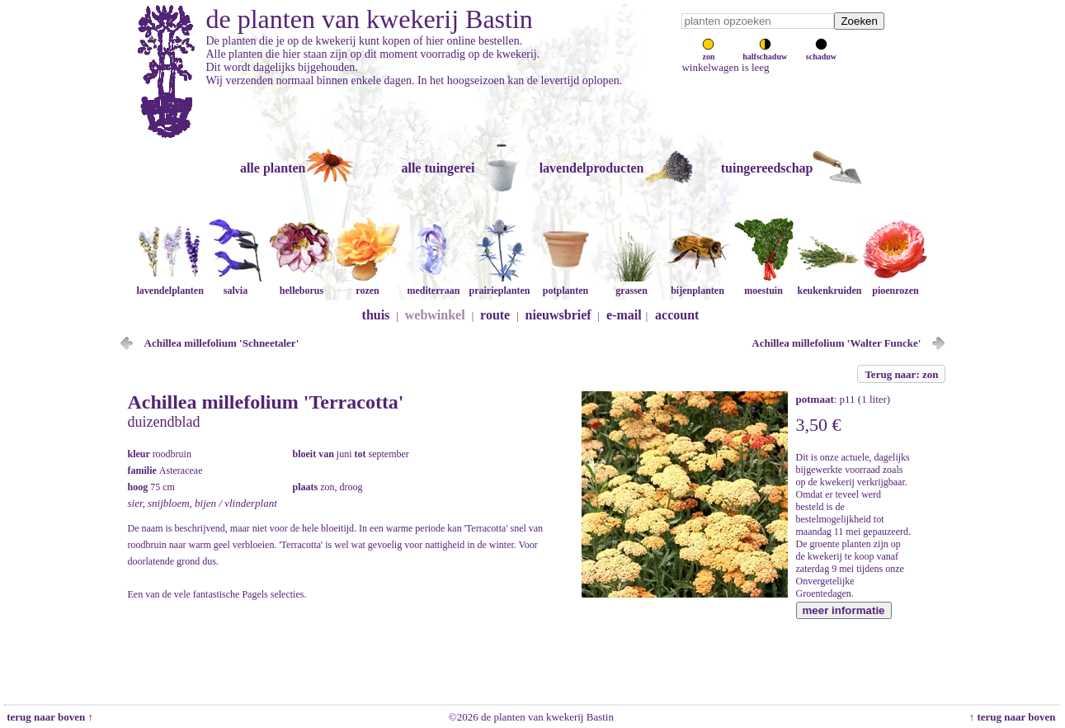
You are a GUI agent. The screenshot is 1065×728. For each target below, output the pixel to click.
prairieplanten (499, 284)
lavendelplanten (169, 284)
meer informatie (844, 610)
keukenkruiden (829, 284)
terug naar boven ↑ (48, 717)
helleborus (301, 284)
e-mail (624, 315)
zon (708, 52)
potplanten (565, 284)
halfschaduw (764, 52)
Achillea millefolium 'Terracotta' (266, 402)
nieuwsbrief (558, 315)
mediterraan (433, 284)
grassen (631, 284)
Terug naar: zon (901, 374)
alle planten (273, 168)
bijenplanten (697, 284)
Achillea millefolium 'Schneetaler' (221, 343)
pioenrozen (895, 284)
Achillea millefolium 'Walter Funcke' (836, 343)
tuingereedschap (767, 168)
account (677, 315)
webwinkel (435, 315)
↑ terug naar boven (1015, 717)
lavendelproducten (592, 168)
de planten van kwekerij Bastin (369, 19)
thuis (376, 315)
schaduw (821, 52)
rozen (367, 284)
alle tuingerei (437, 168)
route (495, 315)
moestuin (763, 284)
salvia (235, 284)
